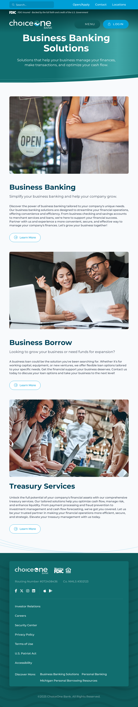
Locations (119, 4)
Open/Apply (81, 4)
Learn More (25, 237)
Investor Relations (27, 606)
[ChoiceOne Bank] (30, 24)
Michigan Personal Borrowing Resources (68, 680)
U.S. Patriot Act (25, 653)
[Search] (32, 4)
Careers (20, 615)
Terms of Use (24, 644)
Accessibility (23, 662)
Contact (101, 4)
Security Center (26, 625)
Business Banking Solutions (59, 674)
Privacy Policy (24, 634)
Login (2, 704)
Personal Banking (94, 674)
